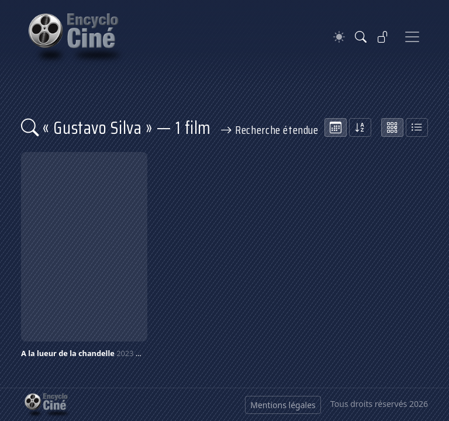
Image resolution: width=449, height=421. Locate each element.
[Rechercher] (360, 37)
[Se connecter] (383, 37)
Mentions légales (283, 404)
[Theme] (339, 37)
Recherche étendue (269, 129)
